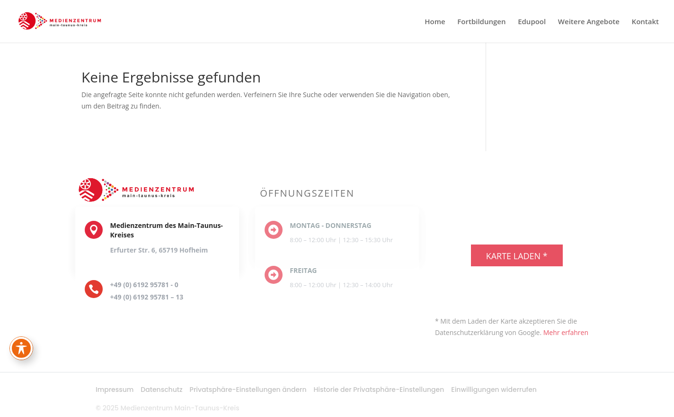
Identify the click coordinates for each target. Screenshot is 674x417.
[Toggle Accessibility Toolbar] (21, 348)
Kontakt (645, 22)
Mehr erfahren (565, 332)
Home (435, 22)
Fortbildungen (481, 22)
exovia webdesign (524, 296)
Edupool (532, 22)
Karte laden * (517, 256)
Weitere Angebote (589, 22)
